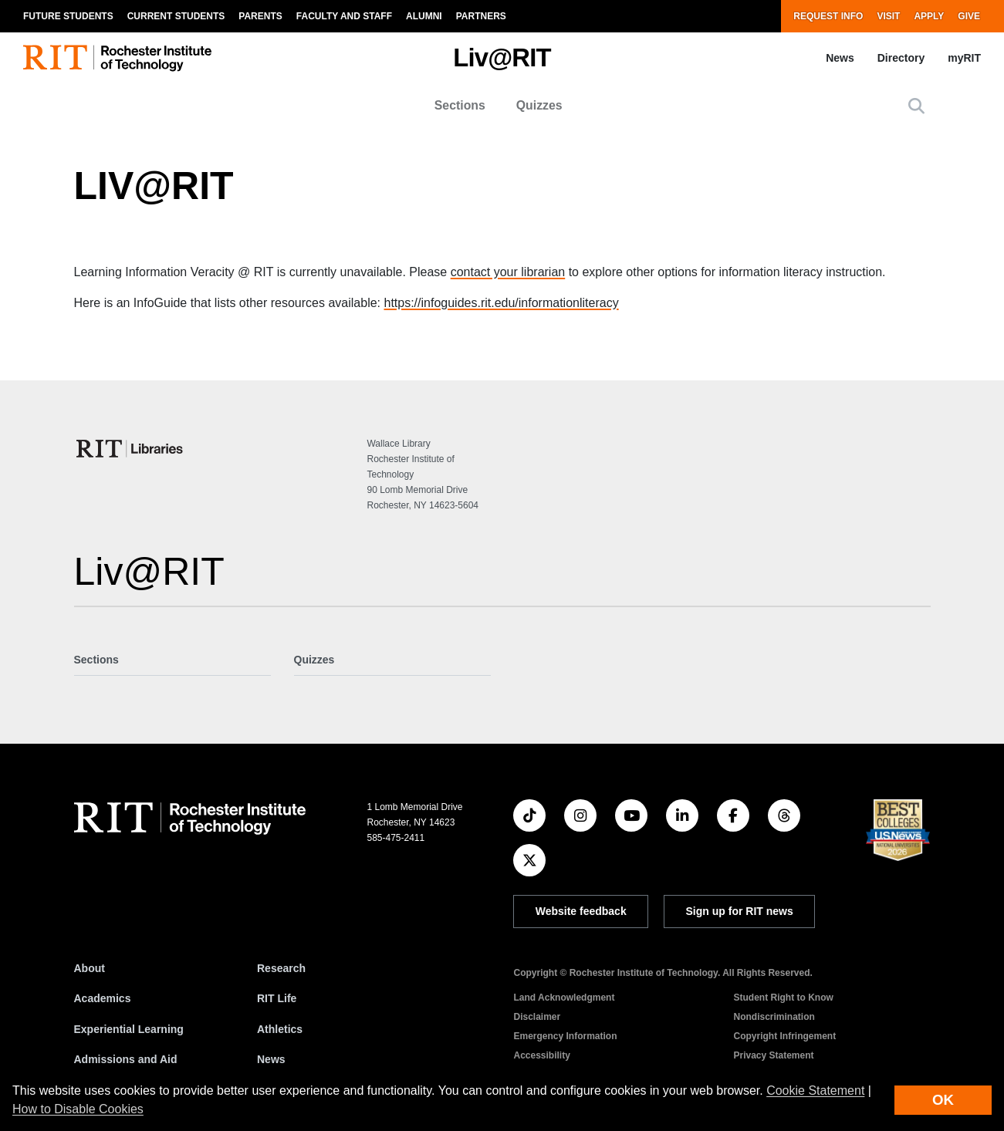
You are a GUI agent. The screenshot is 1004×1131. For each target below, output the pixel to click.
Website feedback (581, 911)
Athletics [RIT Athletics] (280, 1029)
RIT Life (276, 998)
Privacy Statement (773, 1055)
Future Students (68, 16)
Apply (929, 16)
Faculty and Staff (344, 16)
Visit (888, 16)
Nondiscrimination (773, 1016)
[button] (916, 106)
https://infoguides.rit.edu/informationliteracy (501, 302)
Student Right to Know (783, 997)
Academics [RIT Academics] (102, 998)
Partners (481, 16)
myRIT (964, 58)
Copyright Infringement (784, 1036)
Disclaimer (536, 1016)
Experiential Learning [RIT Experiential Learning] (129, 1029)
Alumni (424, 16)
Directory (901, 58)
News (840, 58)
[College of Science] (131, 448)
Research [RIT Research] (281, 968)
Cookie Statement (815, 1090)
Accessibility (541, 1055)
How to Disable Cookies (78, 1109)
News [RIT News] (271, 1059)
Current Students (176, 16)
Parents (260, 16)
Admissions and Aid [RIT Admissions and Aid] (125, 1059)
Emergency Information (565, 1036)
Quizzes (539, 105)
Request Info (828, 16)
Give (969, 16)
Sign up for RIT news (739, 911)
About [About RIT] (89, 968)
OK (943, 1100)
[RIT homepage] (117, 58)
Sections (459, 105)
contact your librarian (508, 272)
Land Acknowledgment (563, 997)
